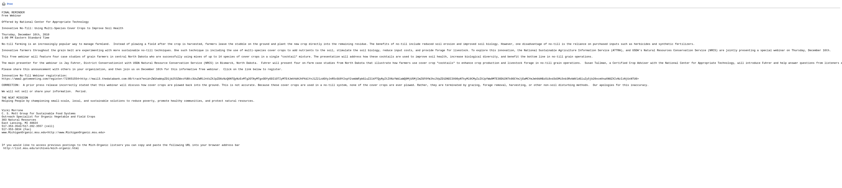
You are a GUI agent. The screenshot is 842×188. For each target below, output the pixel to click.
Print (10, 4)
